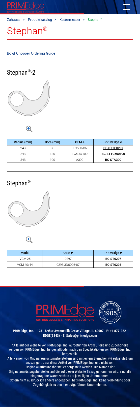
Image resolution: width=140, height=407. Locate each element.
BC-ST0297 (113, 259)
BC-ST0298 (113, 265)
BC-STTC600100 (113, 154)
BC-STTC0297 (113, 148)
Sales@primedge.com (81, 336)
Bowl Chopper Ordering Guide (31, 53)
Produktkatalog (40, 20)
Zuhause (13, 20)
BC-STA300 (113, 160)
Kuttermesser (69, 20)
